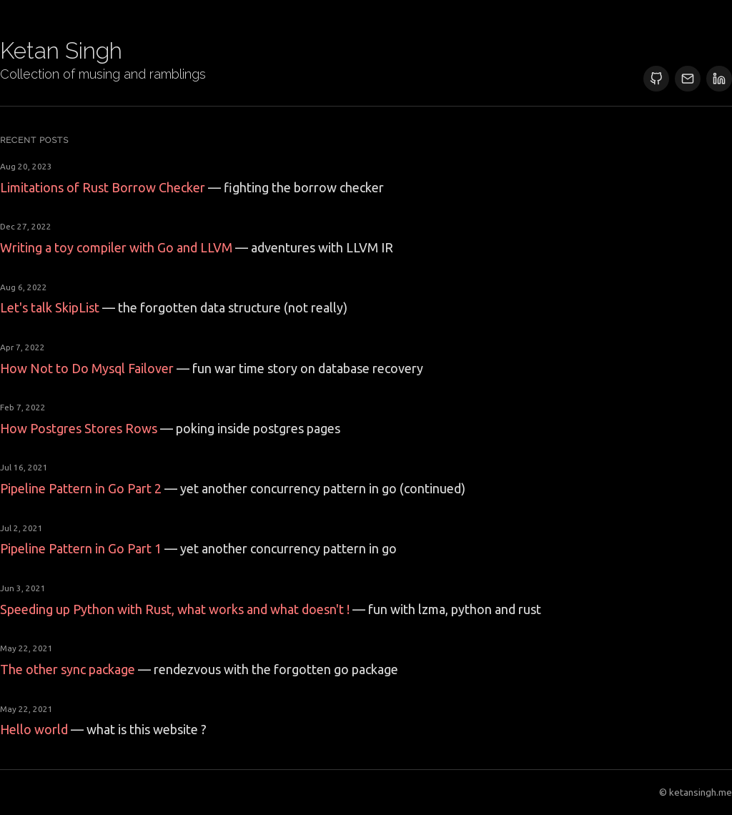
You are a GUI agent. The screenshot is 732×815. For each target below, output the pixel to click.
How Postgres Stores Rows (78, 428)
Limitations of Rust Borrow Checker (102, 187)
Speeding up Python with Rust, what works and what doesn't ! (175, 609)
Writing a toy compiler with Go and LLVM (116, 247)
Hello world (34, 729)
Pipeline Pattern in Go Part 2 (81, 488)
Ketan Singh (61, 50)
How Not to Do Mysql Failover (87, 368)
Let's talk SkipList (49, 307)
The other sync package (67, 669)
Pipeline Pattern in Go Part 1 (81, 548)
